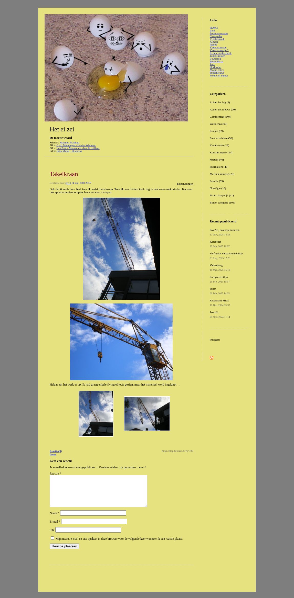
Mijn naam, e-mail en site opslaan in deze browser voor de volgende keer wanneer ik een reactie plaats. (119, 545)
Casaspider (216, 36)
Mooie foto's (217, 69)
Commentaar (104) (220, 116)
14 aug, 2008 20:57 (81, 183)
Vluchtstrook (217, 38)
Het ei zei (62, 129)
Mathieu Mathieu (69, 142)
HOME (214, 27)
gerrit (68, 183)
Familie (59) (217, 181)
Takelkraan (64, 174)
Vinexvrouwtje (218, 47)
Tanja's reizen (217, 55)
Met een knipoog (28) (222, 173)
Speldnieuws (217, 72)
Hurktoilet (215, 67)
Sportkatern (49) (219, 166)
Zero (212, 64)
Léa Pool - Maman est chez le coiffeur (78, 148)
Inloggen (215, 339)
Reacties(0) (56, 451)
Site (52, 536)
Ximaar (214, 41)
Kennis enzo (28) (219, 145)
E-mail (55, 527)
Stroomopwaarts (219, 33)
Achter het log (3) (220, 102)
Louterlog (215, 58)
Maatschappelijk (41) (222, 195)
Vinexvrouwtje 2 (219, 50)
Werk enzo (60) (218, 123)
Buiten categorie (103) (222, 202)
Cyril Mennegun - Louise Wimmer (76, 145)
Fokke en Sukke (219, 75)
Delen (53, 454)
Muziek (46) (217, 159)
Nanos (213, 44)
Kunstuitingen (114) (221, 152)
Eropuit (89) (217, 130)
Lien (212, 30)
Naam (54, 519)
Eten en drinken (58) (221, 138)
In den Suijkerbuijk (221, 52)
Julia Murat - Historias (69, 150)
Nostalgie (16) (218, 188)
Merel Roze (216, 61)
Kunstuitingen (185, 183)
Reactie (55, 473)
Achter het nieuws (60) (223, 109)
